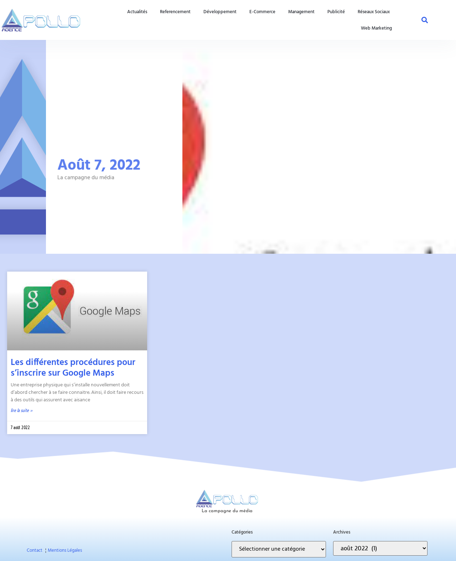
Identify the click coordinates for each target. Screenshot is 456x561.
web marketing (376, 28)
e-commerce (262, 12)
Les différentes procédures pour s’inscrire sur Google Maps (73, 368)
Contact (34, 550)
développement (220, 12)
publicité (336, 12)
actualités (137, 12)
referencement (175, 12)
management (301, 12)
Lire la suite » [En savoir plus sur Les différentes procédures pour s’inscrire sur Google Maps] (22, 410)
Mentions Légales (65, 550)
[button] (424, 20)
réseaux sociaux (374, 12)
